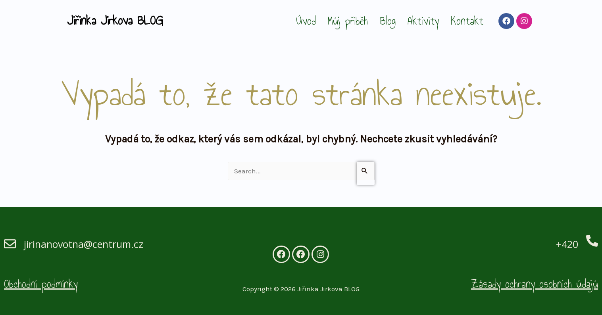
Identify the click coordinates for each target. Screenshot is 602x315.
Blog (388, 20)
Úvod (306, 20)
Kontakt (467, 20)
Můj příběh (348, 20)
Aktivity (423, 20)
